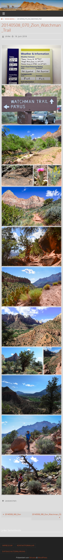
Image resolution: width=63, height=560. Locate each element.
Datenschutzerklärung (13, 551)
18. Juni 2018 (21, 36)
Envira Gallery (9, 19)
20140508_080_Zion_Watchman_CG (46, 516)
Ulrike (7, 36)
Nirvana (32, 557)
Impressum (7, 545)
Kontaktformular (25, 545)
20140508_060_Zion (11, 514)
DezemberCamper (14, 4)
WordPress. (42, 557)
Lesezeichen (10, 500)
